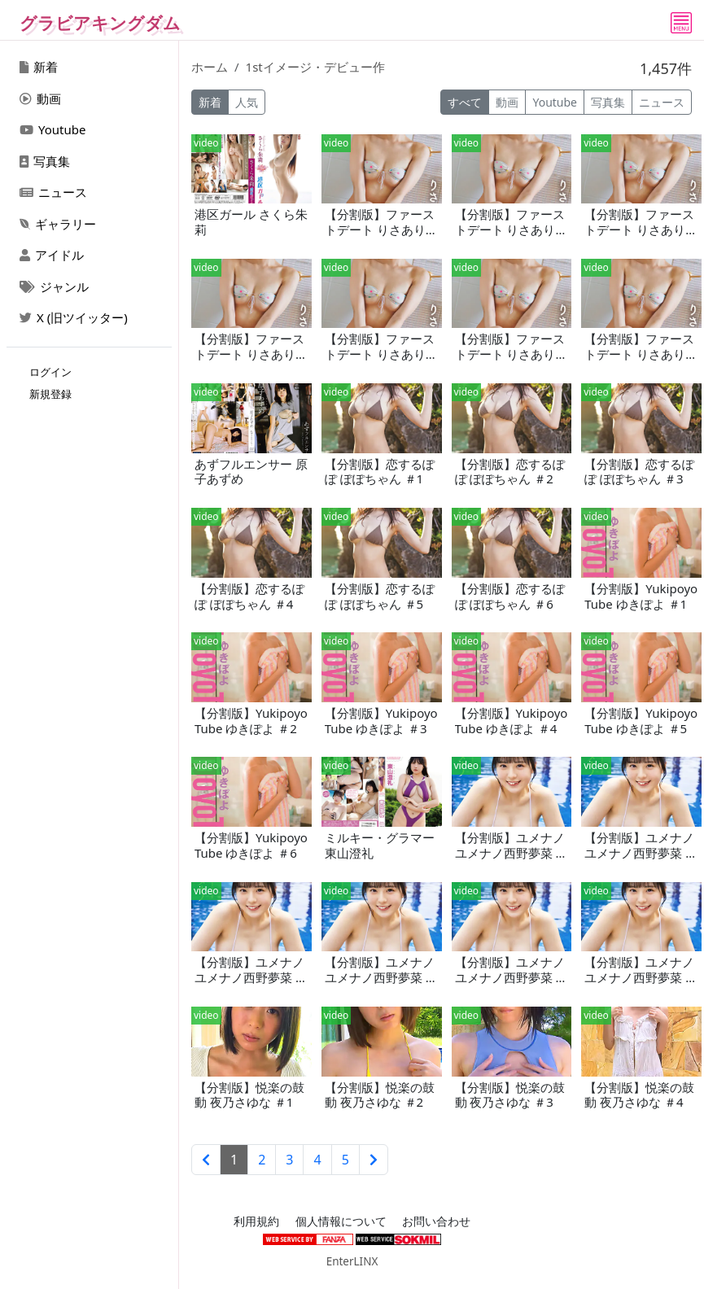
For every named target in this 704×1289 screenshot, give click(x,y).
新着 (39, 67)
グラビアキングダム (100, 22)
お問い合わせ (436, 1221)
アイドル (52, 255)
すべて (465, 102)
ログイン (50, 372)
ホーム (209, 67)
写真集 (45, 161)
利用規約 (256, 1221)
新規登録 (50, 394)
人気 (246, 102)
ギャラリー (58, 224)
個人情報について (341, 1221)
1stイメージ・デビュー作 (315, 67)
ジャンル (54, 286)
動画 (40, 98)
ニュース (53, 192)
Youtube (52, 129)
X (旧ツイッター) (74, 317)
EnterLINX (352, 1261)
